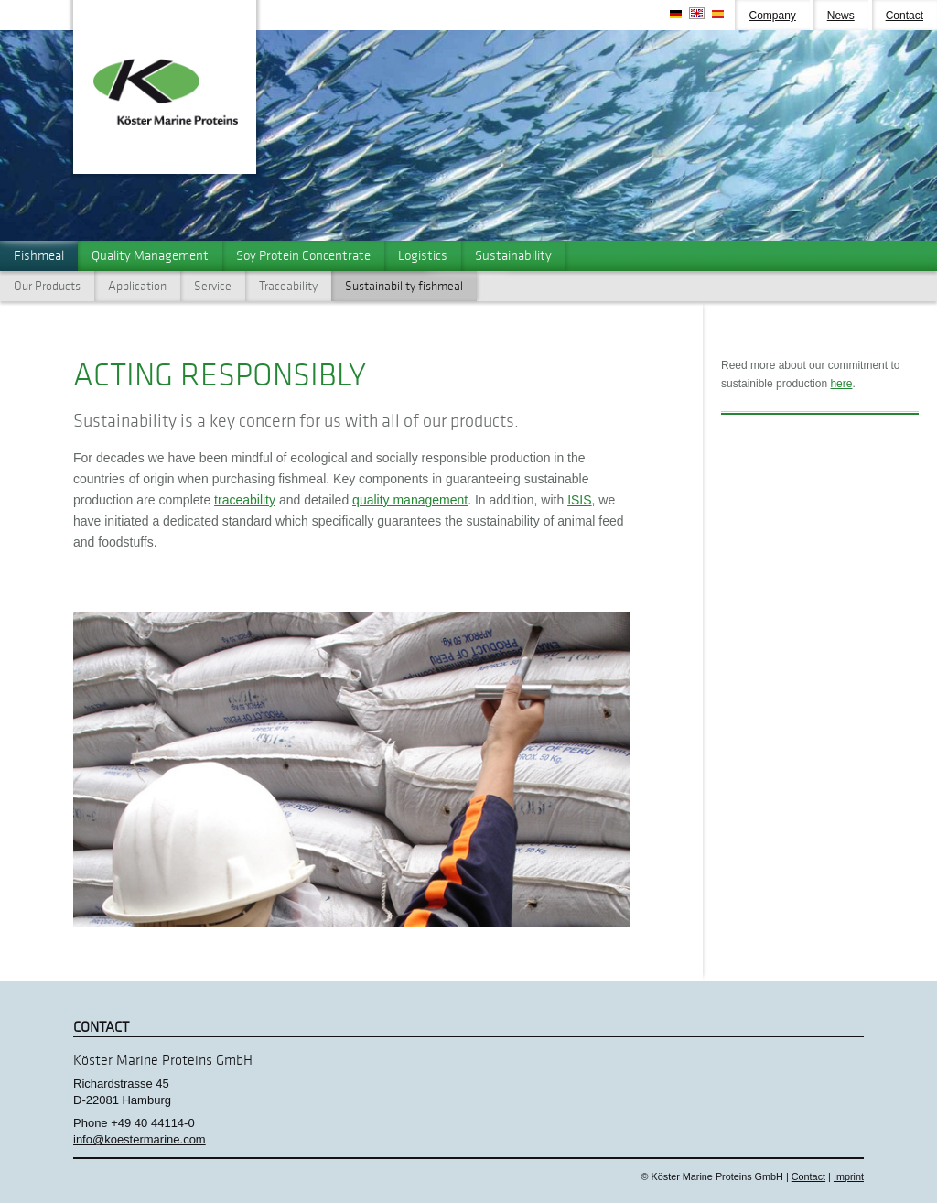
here (841, 383)
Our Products (47, 286)
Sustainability (513, 255)
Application (137, 286)
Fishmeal (39, 255)
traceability (244, 500)
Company (772, 15)
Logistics (422, 255)
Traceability (288, 286)
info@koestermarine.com (139, 1139)
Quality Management (150, 255)
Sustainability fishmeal (404, 286)
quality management (410, 500)
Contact (904, 15)
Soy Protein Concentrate (303, 255)
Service (213, 286)
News (841, 15)
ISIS (579, 500)
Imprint (849, 1176)
